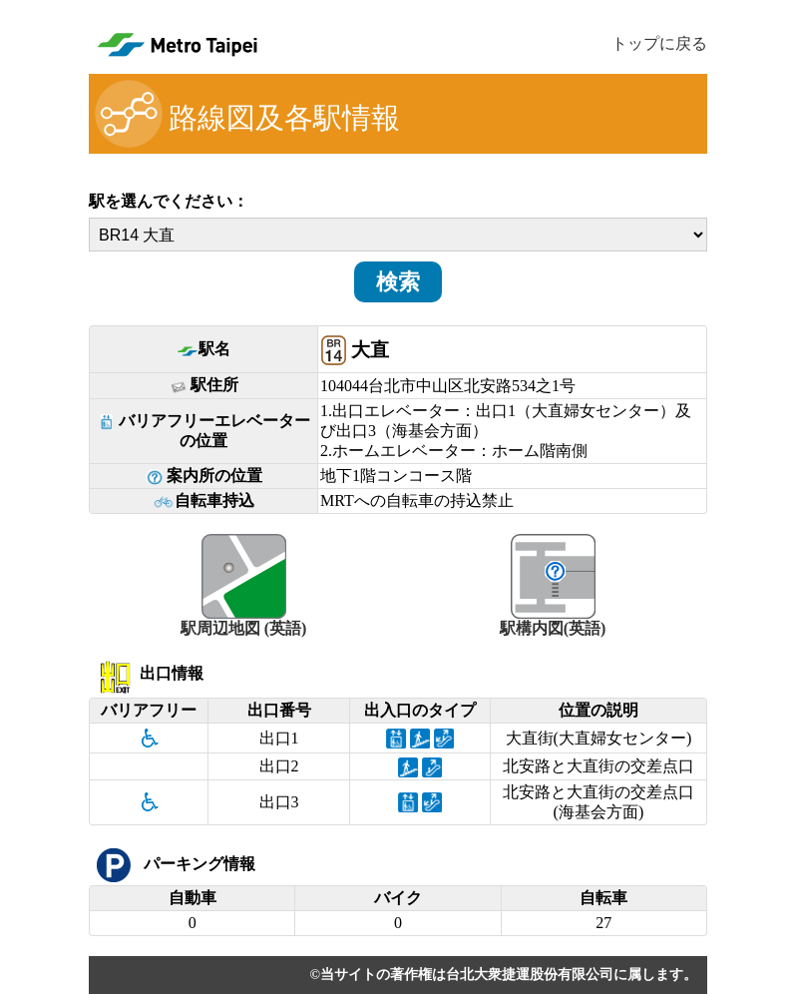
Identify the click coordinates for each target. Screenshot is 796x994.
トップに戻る (659, 43)
